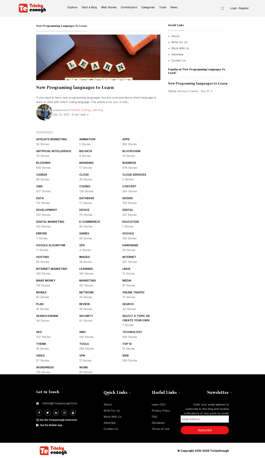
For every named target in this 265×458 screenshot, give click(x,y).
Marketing (87, 280)
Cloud (84, 174)
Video (40, 355)
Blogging (43, 162)
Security (86, 315)
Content (129, 186)
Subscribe (205, 429)
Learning (97, 109)
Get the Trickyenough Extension (60, 419)
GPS (82, 244)
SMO (82, 331)
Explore (72, 7)
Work (83, 367)
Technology (132, 331)
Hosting (42, 256)
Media (126, 280)
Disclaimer (158, 422)
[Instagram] (64, 412)
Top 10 (127, 343)
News (174, 7)
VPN (82, 355)
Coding (85, 109)
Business (129, 162)
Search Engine (47, 315)
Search (128, 303)
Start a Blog (89, 7)
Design (127, 197)
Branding (86, 162)
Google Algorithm (50, 244)
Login (233, 8)
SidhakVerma (60, 109)
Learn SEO (159, 404)
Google (128, 233)
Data (40, 197)
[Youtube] (73, 412)
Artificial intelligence (53, 150)
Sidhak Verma (177, 91)
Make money (45, 280)
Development (46, 209)
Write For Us (179, 42)
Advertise (177, 54)
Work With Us (180, 48)
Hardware (130, 244)
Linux (126, 268)
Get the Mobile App (52, 424)
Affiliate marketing (51, 138)
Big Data (85, 150)
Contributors (129, 7)
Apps (126, 138)
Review (84, 303)
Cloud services (134, 174)
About (175, 36)
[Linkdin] (56, 412)
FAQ (154, 416)
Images (84, 256)
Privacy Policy (161, 410)
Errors (41, 233)
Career (75, 109)
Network (86, 292)
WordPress (45, 367)
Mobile (41, 292)
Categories (148, 7)
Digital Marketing (50, 221)
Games (84, 233)
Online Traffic (133, 292)
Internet (129, 256)
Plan (39, 303)
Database (86, 197)
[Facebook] (39, 412)
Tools (162, 7)
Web (125, 355)
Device (84, 209)
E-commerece (89, 221)
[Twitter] (48, 412)
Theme (41, 343)
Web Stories (109, 7)
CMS (39, 186)
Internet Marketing (51, 268)
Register (244, 8)
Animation (87, 138)
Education (130, 221)
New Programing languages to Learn (88, 87)
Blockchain (131, 150)
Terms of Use (160, 428)
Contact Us (178, 60)
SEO (39, 331)
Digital (127, 209)
